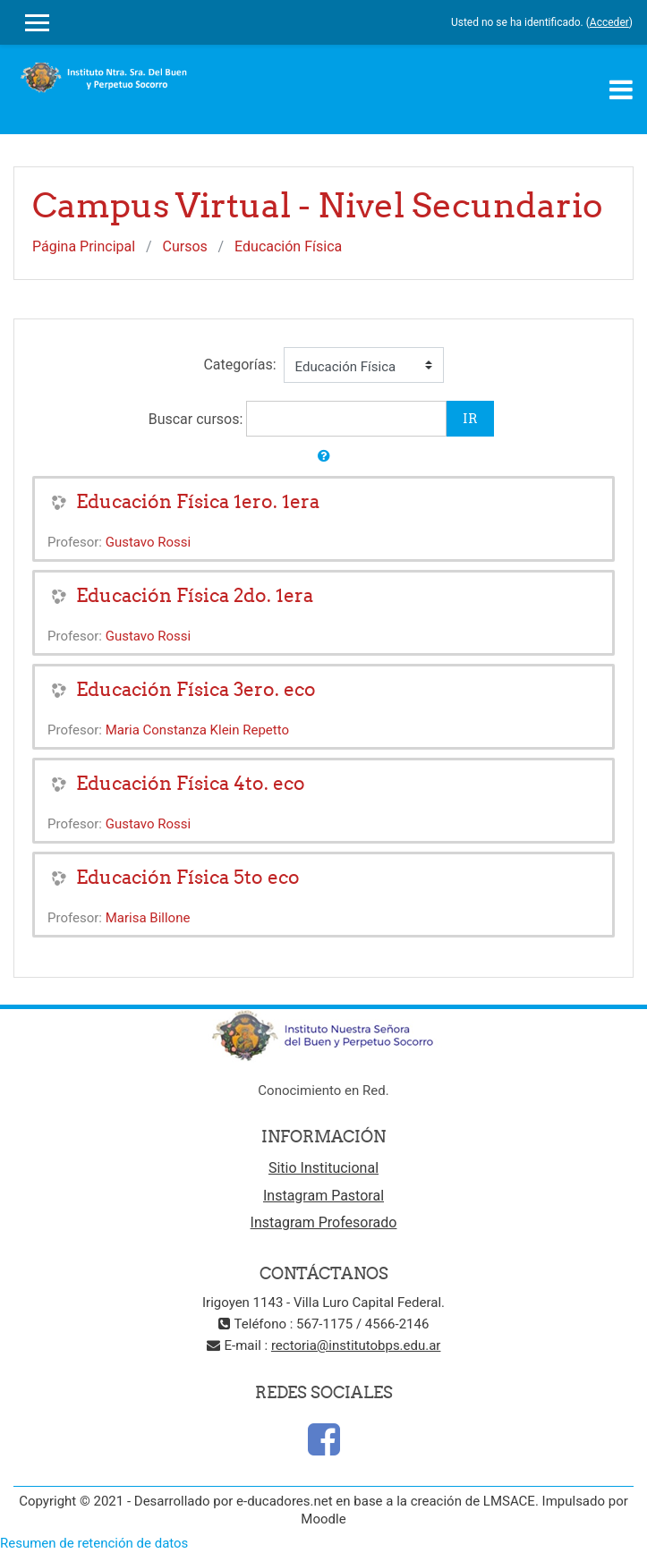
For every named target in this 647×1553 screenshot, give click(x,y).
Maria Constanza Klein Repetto (197, 730)
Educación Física (288, 246)
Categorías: (239, 364)
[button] (324, 457)
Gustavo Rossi (149, 542)
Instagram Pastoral (323, 1195)
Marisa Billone (148, 918)
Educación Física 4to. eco (190, 783)
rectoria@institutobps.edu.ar (356, 1345)
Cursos (185, 246)
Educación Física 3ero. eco (196, 689)
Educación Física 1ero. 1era (197, 501)
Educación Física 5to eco (188, 877)
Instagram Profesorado (324, 1222)
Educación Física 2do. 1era (194, 595)
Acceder (609, 22)
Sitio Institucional (323, 1167)
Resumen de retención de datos (94, 1543)
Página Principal (83, 246)
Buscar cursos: (198, 419)
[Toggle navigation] (621, 89)
